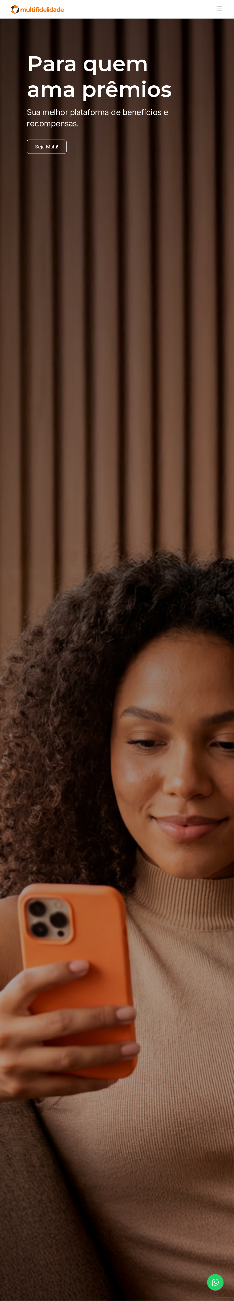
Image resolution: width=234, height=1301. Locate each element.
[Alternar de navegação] (217, 9)
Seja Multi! (46, 147)
